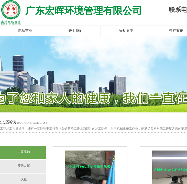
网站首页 (25, 30)
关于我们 (75, 30)
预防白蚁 (24, 165)
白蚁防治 (24, 152)
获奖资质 (126, 30)
